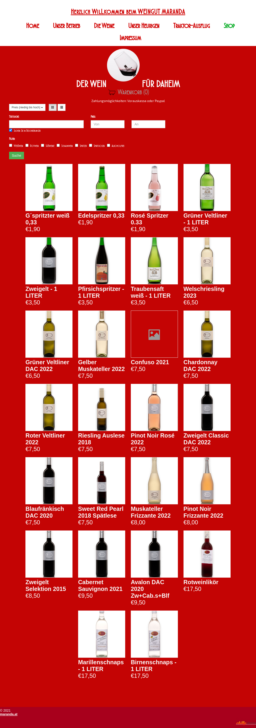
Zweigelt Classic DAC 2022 (206, 438)
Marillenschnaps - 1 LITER (101, 665)
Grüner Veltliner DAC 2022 (47, 365)
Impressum (130, 38)
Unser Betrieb (66, 26)
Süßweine (47, 146)
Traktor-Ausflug (191, 26)
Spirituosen (97, 146)
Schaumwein (65, 146)
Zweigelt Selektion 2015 (45, 585)
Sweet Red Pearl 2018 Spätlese (101, 512)
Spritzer (81, 146)
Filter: (12, 139)
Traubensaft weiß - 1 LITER (151, 292)
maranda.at (8, 714)
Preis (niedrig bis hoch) (27, 107)
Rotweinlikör (200, 582)
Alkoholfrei (115, 146)
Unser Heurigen (143, 26)
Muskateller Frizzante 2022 (151, 512)
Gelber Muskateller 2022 (101, 365)
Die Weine (104, 26)
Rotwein (32, 146)
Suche (16, 155)
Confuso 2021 (150, 362)
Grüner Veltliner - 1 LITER (205, 219)
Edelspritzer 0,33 (101, 215)
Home (32, 26)
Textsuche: (14, 116)
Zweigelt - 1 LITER (41, 292)
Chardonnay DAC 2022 (200, 365)
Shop (229, 26)
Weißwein (16, 146)
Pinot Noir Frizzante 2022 (203, 512)
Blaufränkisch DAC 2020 (44, 512)
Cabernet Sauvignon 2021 (100, 585)
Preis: (93, 116)
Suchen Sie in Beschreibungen (25, 130)
